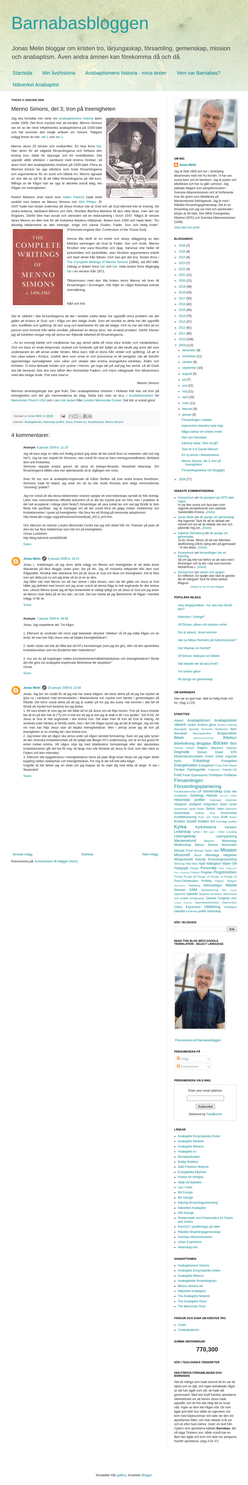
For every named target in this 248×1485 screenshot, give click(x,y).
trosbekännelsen (141, 395)
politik (202, 911)
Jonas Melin (32, 558)
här (98, 146)
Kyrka (180, 826)
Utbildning (212, 907)
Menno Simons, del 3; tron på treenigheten (201, 462)
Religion (232, 880)
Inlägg (183, 1059)
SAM (193, 890)
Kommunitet (229, 813)
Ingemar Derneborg (191, 533)
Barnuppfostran (202, 733)
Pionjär (178, 876)
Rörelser (179, 890)
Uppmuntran (229, 902)
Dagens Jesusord (210, 748)
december (189, 350)
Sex (224, 889)
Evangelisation (186, 765)
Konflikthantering (185, 817)
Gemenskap (212, 791)
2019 (182, 286)
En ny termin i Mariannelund (200, 455)
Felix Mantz (230, 765)
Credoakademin (188, 1330)
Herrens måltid (228, 795)
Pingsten (207, 872)
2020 (182, 280)
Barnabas (180, 733)
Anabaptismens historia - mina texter (126, 73)
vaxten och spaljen (212, 572)
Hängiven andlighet (187, 804)
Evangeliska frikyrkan (192, 1172)
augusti (187, 374)
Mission (228, 850)
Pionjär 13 (217, 876)
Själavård (179, 893)
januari (187, 414)
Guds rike (230, 791)
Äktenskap (214, 911)
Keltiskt (199, 813)
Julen (220, 809)
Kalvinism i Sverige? (191, 617)
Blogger (147, 1475)
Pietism (195, 872)
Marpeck (209, 840)
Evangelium (206, 765)
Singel (233, 890)
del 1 (45, 137)
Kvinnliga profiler (226, 821)
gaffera (121, 1475)
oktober (187, 362)
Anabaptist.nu (187, 1151)
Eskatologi (201, 761)
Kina (212, 813)
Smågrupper (197, 898)
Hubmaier (215, 800)
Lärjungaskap (185, 836)
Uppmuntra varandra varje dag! (202, 425)
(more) (210, 512)
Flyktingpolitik (196, 769)
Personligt (208, 868)
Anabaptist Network (191, 1141)
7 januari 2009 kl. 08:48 (52, 618)
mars (186, 403)
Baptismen (221, 729)
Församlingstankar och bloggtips (203, 470)
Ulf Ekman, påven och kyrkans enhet (202, 624)
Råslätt (231, 885)
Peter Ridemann (227, 868)
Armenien (207, 729)
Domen (202, 752)
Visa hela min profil (186, 227)
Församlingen (188, 780)
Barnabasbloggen (80, 23)
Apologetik (180, 729)
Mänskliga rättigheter (221, 855)
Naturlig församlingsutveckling (216, 859)
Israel (233, 804)
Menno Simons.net (190, 1286)
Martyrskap (229, 841)
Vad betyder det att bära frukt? (198, 663)
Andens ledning (227, 724)
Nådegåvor (213, 863)
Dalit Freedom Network (193, 1167)
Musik (197, 855)
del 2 (59, 137)
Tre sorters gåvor (189, 671)
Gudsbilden (181, 795)
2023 (182, 263)
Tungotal (223, 898)
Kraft (224, 817)
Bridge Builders (188, 1162)
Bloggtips (203, 743)
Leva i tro (200, 832)
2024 (182, 257)
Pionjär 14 (230, 876)
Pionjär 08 (190, 876)
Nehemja (179, 863)
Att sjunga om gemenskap (195, 679)
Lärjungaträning (226, 836)
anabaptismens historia (76, 118)
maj (185, 391)
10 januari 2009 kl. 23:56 (64, 688)
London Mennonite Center (102, 400)
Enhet (209, 756)
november (189, 356)
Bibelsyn (230, 738)
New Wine (192, 863)
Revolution (179, 885)
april (185, 397)
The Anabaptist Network (194, 1296)
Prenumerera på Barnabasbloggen (198, 1040)
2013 (182, 321)
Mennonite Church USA (28, 400)
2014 (182, 316)
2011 (182, 333)
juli (184, 379)
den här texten (65, 400)
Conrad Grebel (184, 747)
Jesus (69, 421)
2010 (182, 339)
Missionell (182, 855)
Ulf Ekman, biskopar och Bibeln (199, 656)
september (189, 368)
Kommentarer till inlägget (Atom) (56, 861)
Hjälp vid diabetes (190, 1182)
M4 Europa (185, 1192)
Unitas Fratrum (183, 902)
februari (187, 409)
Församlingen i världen (197, 420)
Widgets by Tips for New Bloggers (207, 587)
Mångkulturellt (183, 859)
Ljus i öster (185, 1187)
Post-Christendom (186, 881)
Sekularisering (209, 889)
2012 (182, 327)
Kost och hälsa (209, 817)
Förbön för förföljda (190, 1177)
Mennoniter (229, 845)
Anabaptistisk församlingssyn (197, 1281)
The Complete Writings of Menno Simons (97, 262)
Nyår (202, 863)
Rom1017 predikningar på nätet (199, 1226)
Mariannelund (185, 841)
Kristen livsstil (185, 821)
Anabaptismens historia (193, 1265)
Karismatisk (182, 813)
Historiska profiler (53, 421)
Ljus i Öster (217, 831)
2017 (182, 298)
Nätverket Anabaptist (36, 84)
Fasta (218, 765)
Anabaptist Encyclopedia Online (199, 1136)
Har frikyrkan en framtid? (194, 648)
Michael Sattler (203, 850)
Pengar (194, 868)
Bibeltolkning (184, 743)
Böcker (220, 743)
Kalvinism (231, 808)
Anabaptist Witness (191, 1146)
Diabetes (231, 747)
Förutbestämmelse (185, 791)
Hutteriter (231, 800)
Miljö (216, 850)
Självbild (192, 894)
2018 (182, 292)
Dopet (219, 752)
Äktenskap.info (188, 1247)
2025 (182, 251)
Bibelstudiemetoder (203, 738)
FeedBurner (214, 1114)
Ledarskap (182, 832)
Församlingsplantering (197, 786)
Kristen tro (80, 421)
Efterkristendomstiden (188, 756)
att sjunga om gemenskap (217, 517)
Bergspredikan (227, 733)
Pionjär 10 (203, 876)
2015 (182, 310)
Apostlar (194, 729)
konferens (192, 911)
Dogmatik (181, 752)
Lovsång (231, 831)
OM (234, 863)
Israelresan (180, 808)
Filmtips (179, 769)
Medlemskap (182, 845)
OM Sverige (186, 1213)
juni (185, 385)
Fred (178, 775)
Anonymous (186, 497)
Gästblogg (197, 795)
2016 (182, 304)
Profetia (206, 881)
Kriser (233, 817)
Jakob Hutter (196, 808)
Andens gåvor (206, 725)
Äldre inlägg (150, 854)
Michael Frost (183, 850)
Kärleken (231, 827)
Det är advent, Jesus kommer (197, 632)
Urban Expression (187, 907)
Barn (233, 729)
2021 (182, 275)
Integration (210, 804)
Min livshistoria (58, 73)
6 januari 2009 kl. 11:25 (52, 447)
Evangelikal (229, 761)
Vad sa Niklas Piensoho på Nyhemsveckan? (207, 640)
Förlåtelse (230, 775)
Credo (182, 1325)
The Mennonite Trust (191, 1306)
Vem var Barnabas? (199, 73)
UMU (233, 898)
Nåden (226, 863)
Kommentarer (188, 1066)
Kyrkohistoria (95, 421)
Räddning (194, 885)
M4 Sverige (185, 1197)
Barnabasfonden (189, 1157)
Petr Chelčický (182, 872)
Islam (223, 804)
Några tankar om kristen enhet (202, 431)
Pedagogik (181, 868)
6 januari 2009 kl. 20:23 (63, 558)
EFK (234, 752)
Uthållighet (230, 906)
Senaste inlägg (22, 854)
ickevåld (179, 911)
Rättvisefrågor (212, 885)
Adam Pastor (73, 197)
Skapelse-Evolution (210, 893)
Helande (211, 795)
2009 (182, 345)
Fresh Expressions (195, 775)
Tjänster (211, 898)
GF (200, 791)
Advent (178, 720)
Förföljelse (215, 775)
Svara (27, 544)
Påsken (219, 880)
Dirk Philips (87, 202)
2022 (182, 269)
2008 (182, 479)
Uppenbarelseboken (207, 902)
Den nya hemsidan (194, 437)
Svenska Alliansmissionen (195, 1237)
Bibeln (179, 738)
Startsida (22, 73)
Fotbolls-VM (229, 769)
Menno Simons (114, 421)
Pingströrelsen (225, 872)
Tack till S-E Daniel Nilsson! (200, 449)
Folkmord (213, 769)
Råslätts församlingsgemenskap (199, 1232)
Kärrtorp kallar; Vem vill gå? (200, 443)
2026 (182, 245)
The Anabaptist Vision (192, 1301)
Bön (233, 743)
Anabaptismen (33, 421)
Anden (191, 725)
